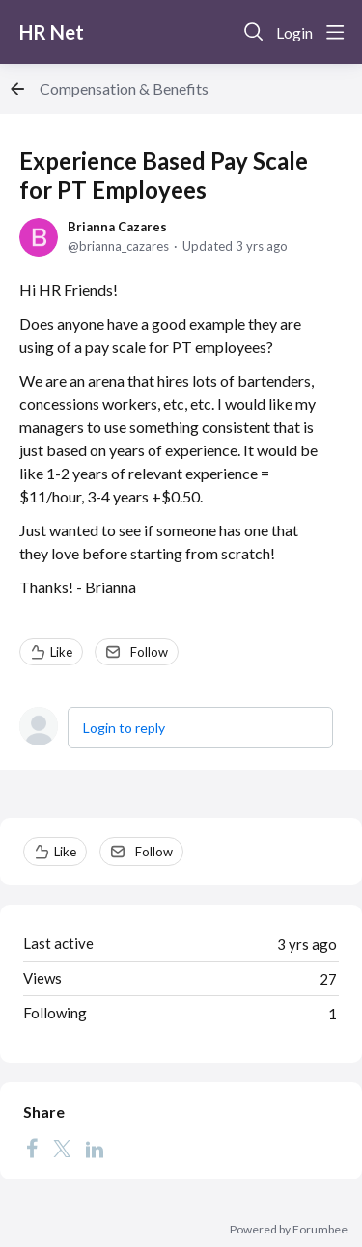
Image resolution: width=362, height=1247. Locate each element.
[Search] (254, 31)
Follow (149, 652)
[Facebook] (32, 1148)
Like (61, 652)
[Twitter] (61, 1148)
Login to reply (124, 727)
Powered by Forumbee (289, 1229)
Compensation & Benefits (124, 88)
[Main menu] (335, 31)
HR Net (51, 31)
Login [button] (294, 32)
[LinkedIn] (94, 1148)
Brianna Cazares (117, 226)
